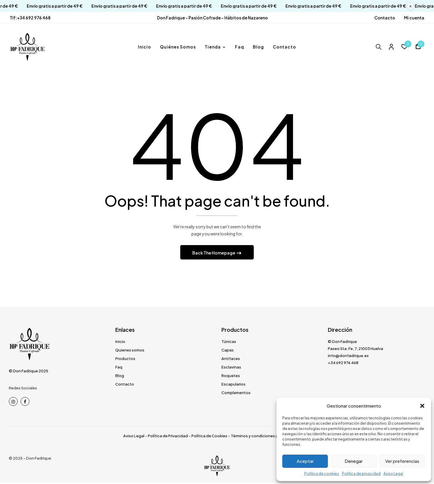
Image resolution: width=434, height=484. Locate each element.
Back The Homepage (214, 254)
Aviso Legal (393, 473)
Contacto (384, 17)
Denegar (354, 461)
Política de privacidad (361, 473)
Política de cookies (321, 473)
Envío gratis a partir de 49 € (49, 6)
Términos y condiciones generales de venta (271, 437)
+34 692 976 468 (34, 17)
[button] (422, 406)
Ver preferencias (402, 461)
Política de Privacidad (168, 437)
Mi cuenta (414, 17)
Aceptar (305, 461)
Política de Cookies (209, 437)
